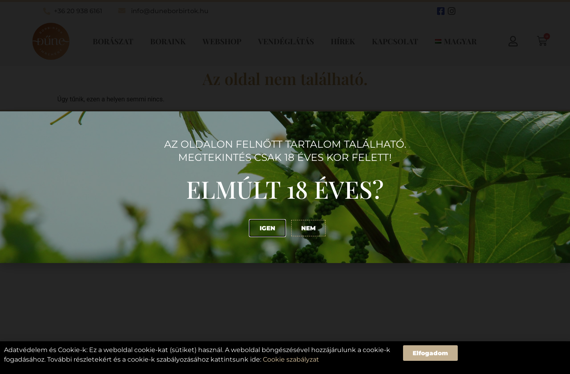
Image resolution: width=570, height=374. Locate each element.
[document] (285, 187)
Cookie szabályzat (291, 359)
